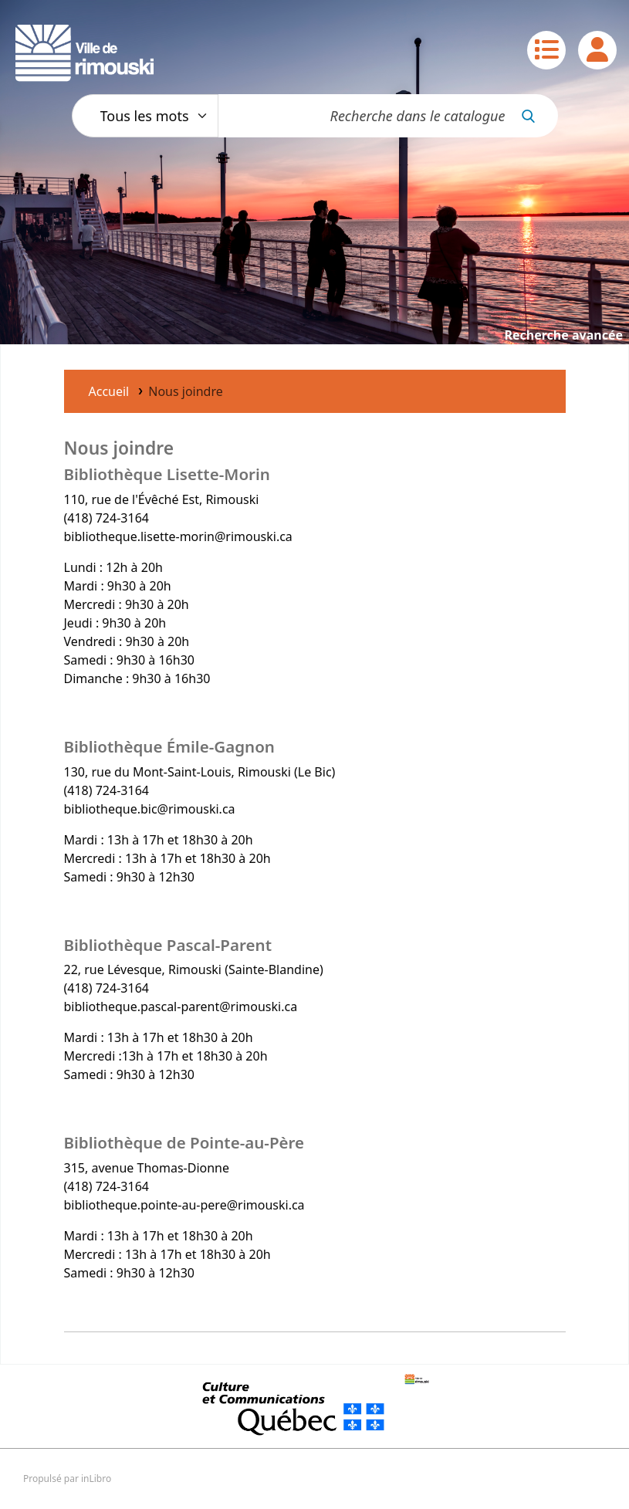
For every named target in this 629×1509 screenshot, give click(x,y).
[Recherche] (536, 115)
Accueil (109, 391)
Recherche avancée (563, 334)
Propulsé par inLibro (67, 1478)
